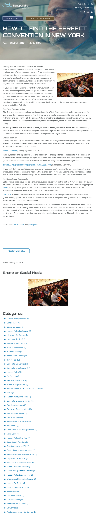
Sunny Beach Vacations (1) (17, 442)
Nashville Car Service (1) (17, 413)
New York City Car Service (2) (19, 421)
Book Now (12, 18)
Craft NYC (7, 194)
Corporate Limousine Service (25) (20, 401)
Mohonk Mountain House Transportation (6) (25, 388)
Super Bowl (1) (13, 433)
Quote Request (40, 18)
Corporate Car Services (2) (17, 458)
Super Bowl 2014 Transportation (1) (22, 429)
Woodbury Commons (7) (16, 405)
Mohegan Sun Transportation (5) (20, 462)
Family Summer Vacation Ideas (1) (21, 450)
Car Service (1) (12, 507)
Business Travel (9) (14, 351)
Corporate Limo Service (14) (18, 368)
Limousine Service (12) (16, 339)
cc (37, 224)
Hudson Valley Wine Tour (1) (18, 438)
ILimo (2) (10, 392)
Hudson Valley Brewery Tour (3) (20, 475)
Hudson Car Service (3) (16, 483)
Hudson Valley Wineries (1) (18, 318)
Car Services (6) (13, 376)
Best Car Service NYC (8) (17, 380)
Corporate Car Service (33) (17, 364)
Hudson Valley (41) (14, 372)
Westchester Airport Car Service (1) (21, 512)
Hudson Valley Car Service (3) (19, 331)
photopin (32, 224)
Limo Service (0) (13, 322)
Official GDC (19, 224)
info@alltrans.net (85, 7)
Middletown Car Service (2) (18, 503)
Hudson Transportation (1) (18, 487)
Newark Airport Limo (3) (17, 343)
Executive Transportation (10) (19, 409)
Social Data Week (10, 150)
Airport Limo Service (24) (17, 355)
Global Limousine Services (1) (19, 466)
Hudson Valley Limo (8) (16, 347)
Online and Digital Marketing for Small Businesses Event (27, 164)
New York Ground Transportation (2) (22, 454)
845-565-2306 (86, 4)
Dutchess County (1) (15, 499)
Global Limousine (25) (16, 327)
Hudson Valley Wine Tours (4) (19, 396)
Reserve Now (16, 251)
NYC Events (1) (13, 425)
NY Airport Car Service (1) (17, 335)
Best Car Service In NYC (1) (18, 446)
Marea (5, 187)
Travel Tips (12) (13, 360)
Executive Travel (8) (15, 417)
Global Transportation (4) (17, 384)
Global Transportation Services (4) (21, 470)
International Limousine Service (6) (21, 479)
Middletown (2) (13, 491)
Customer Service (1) (15, 495)
